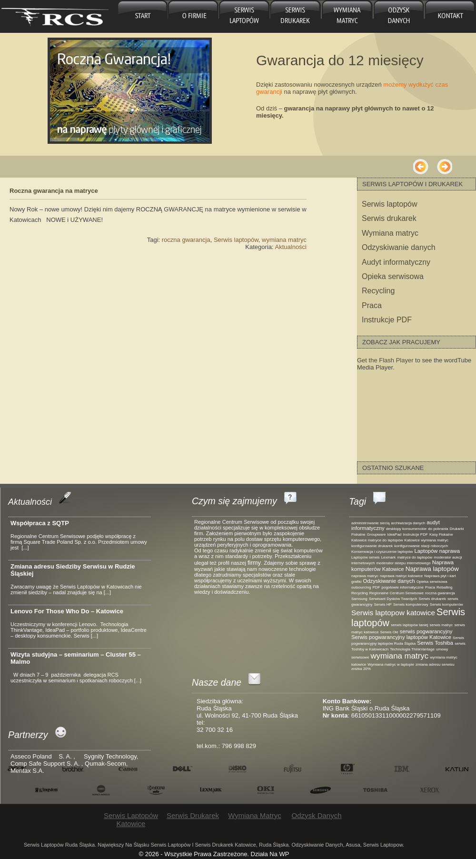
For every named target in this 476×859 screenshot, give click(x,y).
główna (142, 16)
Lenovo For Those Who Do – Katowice (66, 611)
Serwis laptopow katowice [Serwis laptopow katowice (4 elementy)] (393, 613)
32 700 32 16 (215, 729)
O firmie (193, 16)
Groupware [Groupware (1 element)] (376, 534)
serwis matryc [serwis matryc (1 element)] (441, 625)
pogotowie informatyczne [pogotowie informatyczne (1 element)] (402, 587)
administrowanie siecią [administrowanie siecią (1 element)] (370, 523)
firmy (254, 562)
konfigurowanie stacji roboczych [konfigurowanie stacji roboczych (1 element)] (421, 546)
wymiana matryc (284, 239)
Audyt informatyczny (396, 262)
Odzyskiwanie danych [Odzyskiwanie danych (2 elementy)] (389, 581)
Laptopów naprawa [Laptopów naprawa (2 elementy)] (437, 551)
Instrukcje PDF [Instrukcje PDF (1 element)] (415, 534)
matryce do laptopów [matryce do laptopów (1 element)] (414, 557)
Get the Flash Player (385, 360)
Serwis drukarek (295, 16)
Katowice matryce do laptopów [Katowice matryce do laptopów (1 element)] (377, 540)
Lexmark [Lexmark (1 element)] (388, 557)
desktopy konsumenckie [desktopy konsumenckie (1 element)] (406, 529)
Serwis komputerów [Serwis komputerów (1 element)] (446, 604)
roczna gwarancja (186, 239)
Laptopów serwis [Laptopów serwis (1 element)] (365, 557)
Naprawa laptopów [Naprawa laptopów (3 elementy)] (432, 568)
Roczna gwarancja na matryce (54, 190)
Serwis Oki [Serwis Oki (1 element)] (389, 632)
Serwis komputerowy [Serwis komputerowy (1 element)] (410, 604)
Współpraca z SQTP (39, 523)
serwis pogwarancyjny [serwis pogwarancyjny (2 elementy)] (426, 631)
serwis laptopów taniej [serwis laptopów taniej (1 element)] (409, 625)
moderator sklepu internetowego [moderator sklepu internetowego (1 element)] (403, 563)
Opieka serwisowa (393, 276)
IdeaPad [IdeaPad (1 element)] (394, 534)
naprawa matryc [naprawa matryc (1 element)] (364, 576)
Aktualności (291, 246)
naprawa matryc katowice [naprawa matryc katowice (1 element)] (401, 576)
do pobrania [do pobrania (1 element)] (438, 529)
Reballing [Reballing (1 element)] (444, 587)
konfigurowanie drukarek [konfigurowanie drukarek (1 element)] (372, 546)
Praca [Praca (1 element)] (430, 587)
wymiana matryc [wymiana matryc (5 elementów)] (399, 655)
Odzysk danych (397, 16)
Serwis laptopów (236, 239)
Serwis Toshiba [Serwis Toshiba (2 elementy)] (435, 643)
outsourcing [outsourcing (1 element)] (361, 587)
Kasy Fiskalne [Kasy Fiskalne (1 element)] (441, 534)
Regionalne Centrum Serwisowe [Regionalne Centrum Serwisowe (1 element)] (396, 593)
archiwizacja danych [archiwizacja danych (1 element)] (408, 523)
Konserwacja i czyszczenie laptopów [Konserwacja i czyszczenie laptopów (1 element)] (382, 551)
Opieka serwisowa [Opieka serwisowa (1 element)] (431, 581)
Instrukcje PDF (387, 320)
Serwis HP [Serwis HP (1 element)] (383, 604)
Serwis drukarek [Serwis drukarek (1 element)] (432, 599)
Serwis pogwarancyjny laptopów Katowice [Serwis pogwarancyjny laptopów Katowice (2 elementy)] (401, 637)
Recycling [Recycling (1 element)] (359, 593)
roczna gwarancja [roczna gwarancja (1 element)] (440, 593)
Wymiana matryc (346, 16)
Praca (372, 305)
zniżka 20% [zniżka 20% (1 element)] (361, 669)
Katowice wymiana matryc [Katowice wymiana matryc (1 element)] (426, 540)
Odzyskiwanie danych (399, 247)
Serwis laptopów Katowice (244, 16)
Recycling (378, 291)
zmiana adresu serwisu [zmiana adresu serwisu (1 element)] (435, 664)
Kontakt (449, 16)
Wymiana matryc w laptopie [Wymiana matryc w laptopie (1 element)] (390, 664)
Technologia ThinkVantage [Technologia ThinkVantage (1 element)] (412, 649)
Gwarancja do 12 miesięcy (340, 60)
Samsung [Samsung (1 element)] (359, 599)
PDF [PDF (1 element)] (376, 587)
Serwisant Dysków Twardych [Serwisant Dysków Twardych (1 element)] (393, 599)
